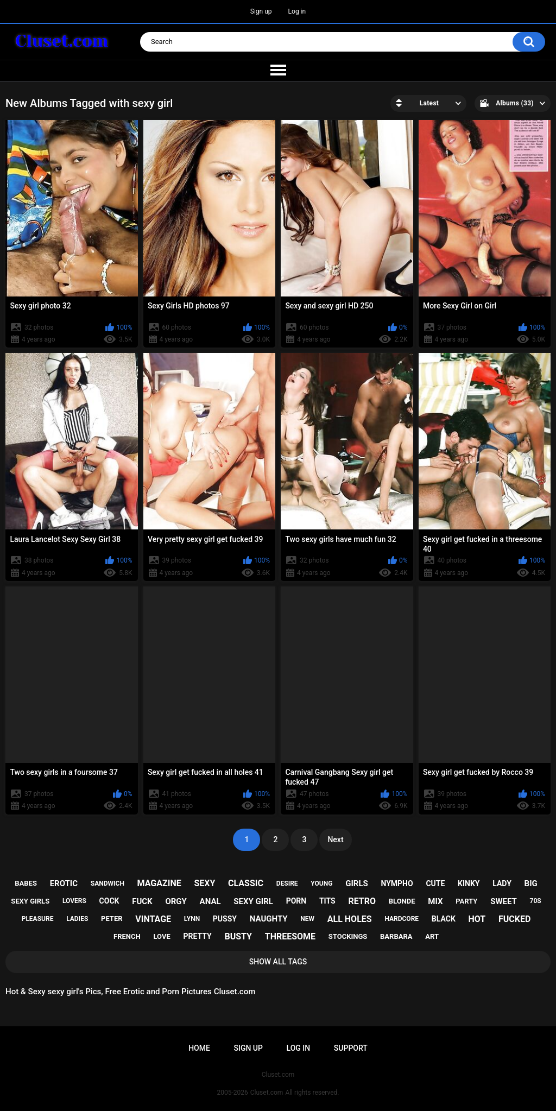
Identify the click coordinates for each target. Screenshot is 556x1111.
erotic (64, 883)
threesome (290, 936)
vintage (153, 919)
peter (112, 918)
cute (435, 883)
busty (238, 936)
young (321, 883)
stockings (347, 936)
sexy (204, 883)
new (307, 919)
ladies (77, 919)
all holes (349, 919)
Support (351, 1048)
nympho (397, 883)
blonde (402, 901)
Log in (297, 11)
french (127, 936)
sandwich (107, 883)
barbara (396, 936)
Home (199, 1048)
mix (435, 901)
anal (210, 901)
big (531, 883)
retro (362, 901)
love (161, 936)
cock (109, 901)
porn (296, 901)
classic (245, 883)
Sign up (261, 11)
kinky (468, 883)
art (432, 936)
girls (356, 883)
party (466, 901)
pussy (225, 918)
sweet (503, 901)
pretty (197, 936)
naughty (269, 919)
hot (477, 919)
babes (26, 883)
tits (327, 901)
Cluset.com (266, 1092)
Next (335, 839)
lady (501, 883)
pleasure (38, 919)
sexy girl (253, 901)
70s (535, 901)
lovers (74, 901)
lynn (192, 919)
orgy (175, 901)
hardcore (401, 919)
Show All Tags (278, 961)
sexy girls (30, 901)
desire (287, 883)
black (444, 918)
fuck (142, 901)
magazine (159, 883)
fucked (514, 919)
